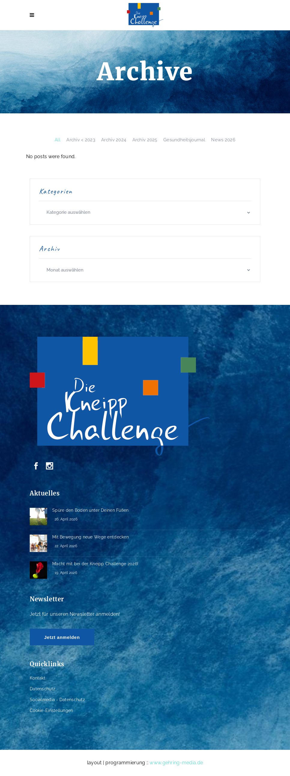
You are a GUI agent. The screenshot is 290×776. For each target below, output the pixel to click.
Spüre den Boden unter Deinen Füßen (90, 510)
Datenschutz (42, 688)
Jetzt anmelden (62, 637)
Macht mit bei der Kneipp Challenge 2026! (95, 563)
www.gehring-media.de (176, 762)
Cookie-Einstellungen (51, 710)
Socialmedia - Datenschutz (57, 699)
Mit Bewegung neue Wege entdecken (90, 537)
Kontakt (37, 678)
